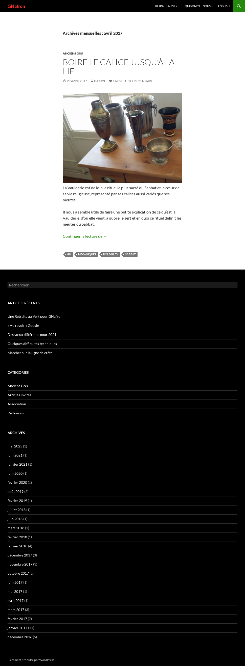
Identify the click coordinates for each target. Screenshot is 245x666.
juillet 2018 (17, 510)
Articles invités (19, 395)
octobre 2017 (18, 573)
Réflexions (16, 413)
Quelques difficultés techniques (32, 343)
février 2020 (17, 482)
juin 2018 (15, 519)
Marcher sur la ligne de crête (30, 353)
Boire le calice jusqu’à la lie (118, 66)
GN (69, 254)
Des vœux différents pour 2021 (32, 334)
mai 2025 (15, 446)
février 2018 (17, 537)
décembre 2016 (20, 637)
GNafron (16, 6)
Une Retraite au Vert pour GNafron (35, 316)
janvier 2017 (17, 628)
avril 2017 (16, 600)
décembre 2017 (20, 555)
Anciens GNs (73, 53)
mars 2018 (16, 528)
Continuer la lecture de (85, 236)
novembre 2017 (20, 564)
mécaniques (87, 254)
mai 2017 (15, 591)
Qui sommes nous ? (198, 6)
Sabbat (130, 254)
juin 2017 (15, 582)
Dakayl (100, 81)
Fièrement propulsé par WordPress (31, 660)
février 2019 (17, 500)
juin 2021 (15, 455)
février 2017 (17, 619)
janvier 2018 (17, 546)
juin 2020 (15, 473)
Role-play (110, 254)
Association (17, 404)
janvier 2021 (17, 464)
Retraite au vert (167, 6)
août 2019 (16, 491)
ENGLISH (224, 6)
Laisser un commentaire (133, 81)
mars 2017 (16, 609)
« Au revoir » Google (23, 325)
